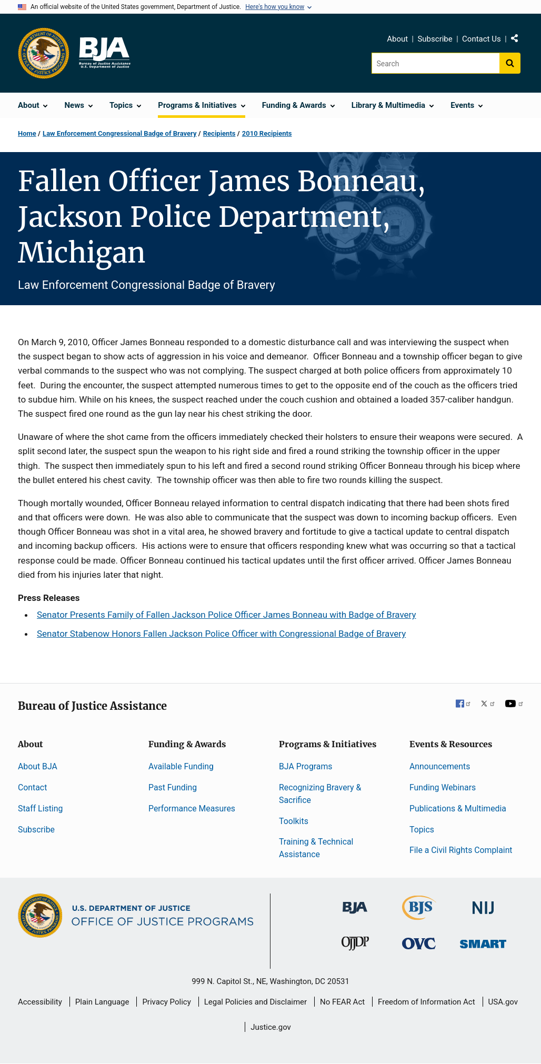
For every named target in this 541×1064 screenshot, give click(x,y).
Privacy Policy (166, 1002)
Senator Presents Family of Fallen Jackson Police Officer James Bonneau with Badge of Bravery (226, 614)
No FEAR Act (342, 1002)
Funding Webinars (442, 787)
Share (518, 40)
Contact (32, 787)
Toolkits (293, 821)
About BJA (37, 766)
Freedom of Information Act (426, 1002)
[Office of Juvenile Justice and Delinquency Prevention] (355, 946)
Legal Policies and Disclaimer (255, 1002)
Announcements (439, 766)
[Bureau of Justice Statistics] (419, 915)
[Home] (104, 53)
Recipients (219, 133)
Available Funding (181, 766)
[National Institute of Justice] (483, 903)
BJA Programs (306, 766)
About (397, 39)
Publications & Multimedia (457, 809)
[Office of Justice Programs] (43, 53)
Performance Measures (191, 809)
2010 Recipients (267, 133)
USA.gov (503, 1002)
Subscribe (434, 39)
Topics (421, 830)
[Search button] (509, 63)
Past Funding (172, 787)
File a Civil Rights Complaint (461, 850)
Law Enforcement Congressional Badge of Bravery (119, 133)
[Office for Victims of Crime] (419, 943)
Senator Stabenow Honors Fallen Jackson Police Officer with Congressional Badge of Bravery (221, 633)
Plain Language (102, 1002)
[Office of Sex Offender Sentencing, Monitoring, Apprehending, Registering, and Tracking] (483, 941)
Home (27, 133)
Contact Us (481, 39)
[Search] (435, 63)
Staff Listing (40, 809)
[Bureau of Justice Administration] (355, 903)
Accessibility (40, 1002)
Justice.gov (271, 1027)
